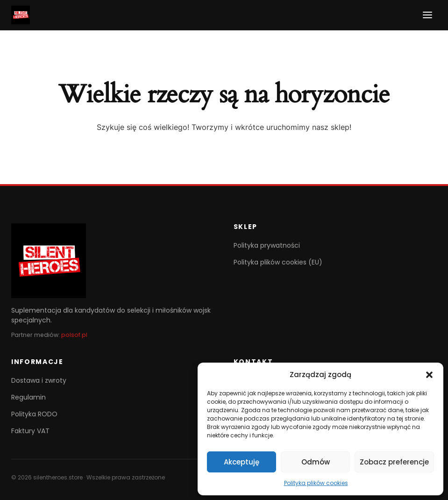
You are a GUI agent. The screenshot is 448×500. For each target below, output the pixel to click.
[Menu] (427, 15)
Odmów (315, 462)
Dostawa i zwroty (38, 380)
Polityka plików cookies (316, 483)
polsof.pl (74, 335)
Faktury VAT (30, 431)
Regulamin (28, 397)
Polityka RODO (34, 414)
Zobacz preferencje (394, 462)
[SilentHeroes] (20, 15)
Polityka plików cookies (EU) (278, 262)
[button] (429, 374)
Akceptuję (241, 462)
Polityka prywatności (267, 245)
